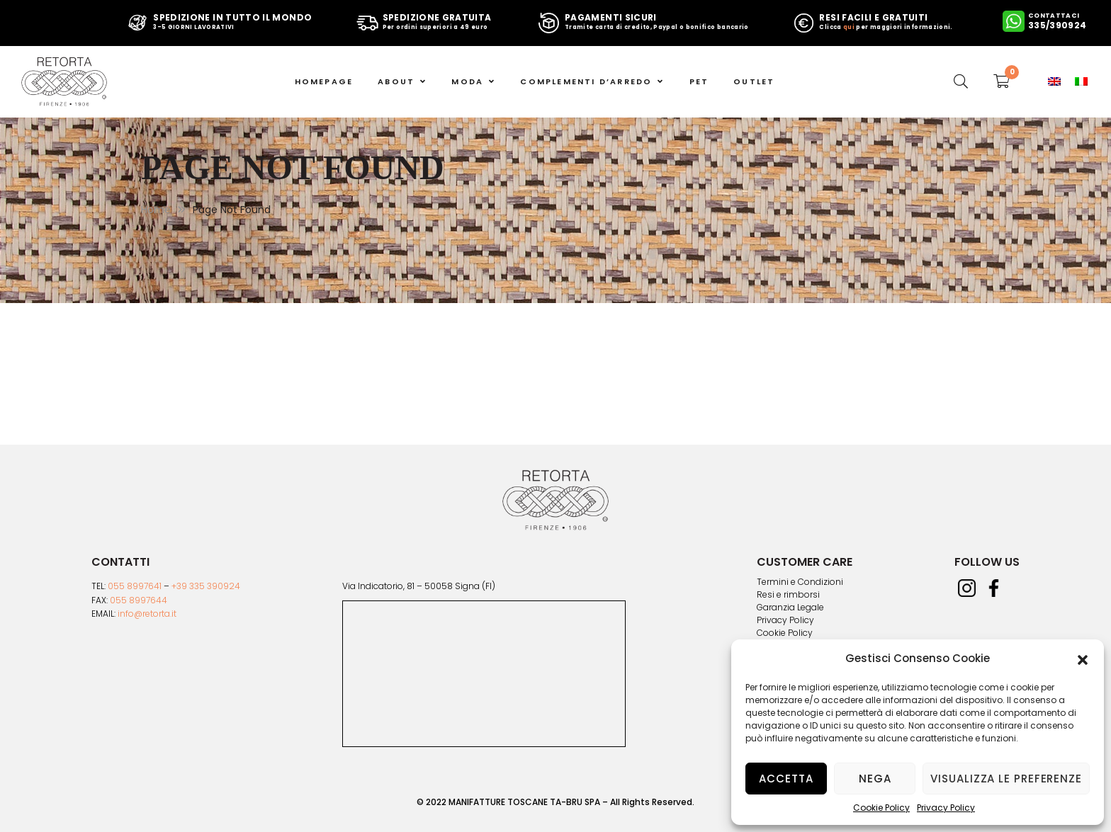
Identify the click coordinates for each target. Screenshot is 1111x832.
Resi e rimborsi (788, 595)
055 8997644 (138, 600)
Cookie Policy (881, 808)
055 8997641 (135, 586)
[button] (1083, 658)
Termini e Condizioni (800, 582)
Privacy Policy (946, 808)
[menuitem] (1054, 81)
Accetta (786, 778)
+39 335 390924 (205, 586)
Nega (875, 778)
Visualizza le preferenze (1006, 778)
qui (849, 27)
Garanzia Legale (790, 607)
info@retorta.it (147, 614)
